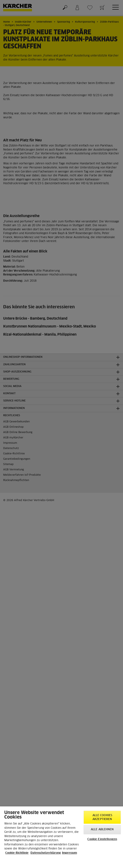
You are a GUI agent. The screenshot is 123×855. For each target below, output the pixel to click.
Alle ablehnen (102, 829)
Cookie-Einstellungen (102, 839)
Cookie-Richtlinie (17, 853)
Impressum (69, 853)
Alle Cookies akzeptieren (102, 817)
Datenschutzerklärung (45, 853)
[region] (61, 830)
